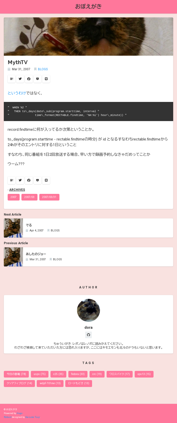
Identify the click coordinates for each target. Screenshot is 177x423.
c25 (58, 374)
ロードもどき (78, 383)
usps (40, 374)
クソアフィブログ (19, 383)
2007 (13, 197)
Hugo (19, 413)
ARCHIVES (17, 190)
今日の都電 (16, 374)
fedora (78, 374)
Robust (7, 417)
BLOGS (43, 69)
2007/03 (29, 197)
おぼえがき (88, 6)
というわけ (17, 93)
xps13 (144, 374)
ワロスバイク (119, 374)
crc (97, 374)
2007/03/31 (49, 197)
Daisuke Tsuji (32, 417)
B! (11, 79)
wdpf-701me (50, 383)
